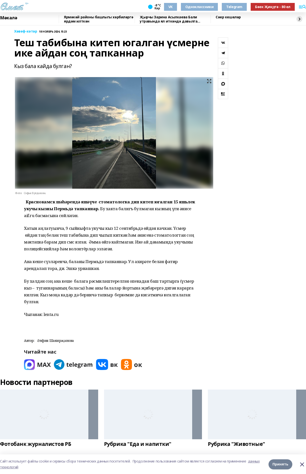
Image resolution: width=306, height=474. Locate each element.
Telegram (234, 6)
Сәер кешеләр (228, 17)
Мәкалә (8, 18)
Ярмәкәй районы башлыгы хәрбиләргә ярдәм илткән (98, 19)
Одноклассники (199, 6)
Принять (280, 464)
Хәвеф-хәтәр (25, 31)
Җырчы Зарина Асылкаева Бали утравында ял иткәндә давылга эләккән (168, 19)
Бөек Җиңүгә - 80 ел (272, 6)
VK (170, 6)
